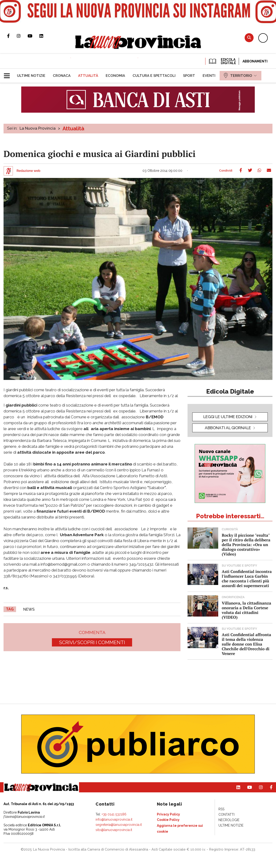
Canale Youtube (33, 36)
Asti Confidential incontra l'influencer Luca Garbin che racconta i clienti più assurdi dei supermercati (247, 578)
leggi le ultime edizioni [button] (227, 416)
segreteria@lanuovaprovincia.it (119, 825)
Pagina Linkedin (44, 36)
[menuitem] (31, 75)
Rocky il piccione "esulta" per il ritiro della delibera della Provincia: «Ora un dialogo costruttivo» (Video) (246, 544)
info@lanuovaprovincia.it (114, 819)
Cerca (249, 37)
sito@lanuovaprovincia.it (114, 830)
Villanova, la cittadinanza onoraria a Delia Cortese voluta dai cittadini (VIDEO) (246, 610)
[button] (9, 74)
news (29, 609)
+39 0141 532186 (114, 814)
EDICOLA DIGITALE (222, 61)
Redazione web (28, 171)
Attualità (73, 128)
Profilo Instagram (22, 36)
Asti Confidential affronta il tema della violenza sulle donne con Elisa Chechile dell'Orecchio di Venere (246, 644)
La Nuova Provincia (38, 128)
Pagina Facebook (12, 36)
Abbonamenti (255, 61)
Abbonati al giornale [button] (228, 427)
